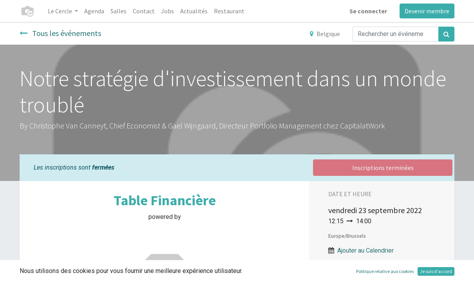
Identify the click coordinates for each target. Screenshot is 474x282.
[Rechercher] (446, 34)
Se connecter (368, 11)
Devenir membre (427, 11)
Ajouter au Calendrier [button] (365, 250)
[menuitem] (94, 11)
